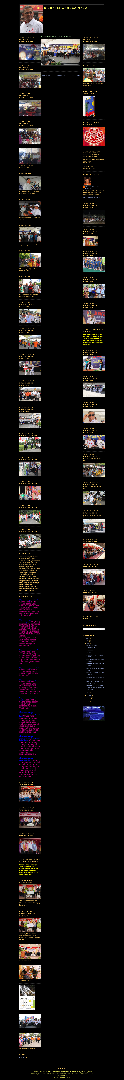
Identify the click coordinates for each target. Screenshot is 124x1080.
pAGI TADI (22, 1057)
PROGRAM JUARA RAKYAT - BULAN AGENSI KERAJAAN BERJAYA (95, 687)
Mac (88, 693)
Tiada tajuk (89, 650)
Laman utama (61, 75)
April (88, 643)
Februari (89, 695)
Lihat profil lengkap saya (91, 197)
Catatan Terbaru (45, 75)
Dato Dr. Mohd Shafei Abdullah (92, 187)
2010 (86, 638)
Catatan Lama (76, 75)
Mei (88, 641)
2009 (86, 701)
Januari (89, 698)
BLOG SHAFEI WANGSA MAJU (62, 7)
